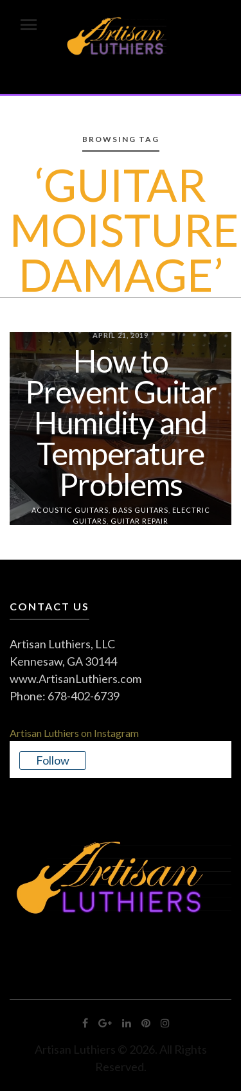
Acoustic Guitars (70, 510)
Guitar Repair (139, 520)
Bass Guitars (140, 510)
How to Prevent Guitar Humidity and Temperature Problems (121, 422)
